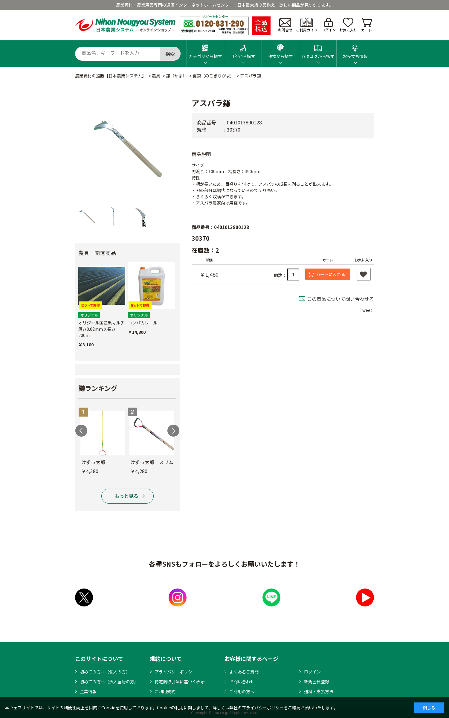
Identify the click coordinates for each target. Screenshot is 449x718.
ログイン (328, 25)
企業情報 (88, 691)
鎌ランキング (97, 388)
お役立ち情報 (355, 49)
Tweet (366, 310)
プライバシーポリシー (175, 672)
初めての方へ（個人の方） (105, 672)
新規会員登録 (316, 682)
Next (173, 431)
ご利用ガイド (306, 25)
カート (366, 25)
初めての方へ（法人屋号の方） (109, 682)
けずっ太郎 (93, 462)
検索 (170, 53)
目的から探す (242, 49)
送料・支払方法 (318, 691)
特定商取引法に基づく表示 (180, 682)
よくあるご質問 (244, 672)
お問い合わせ (241, 682)
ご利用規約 (165, 691)
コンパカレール (142, 323)
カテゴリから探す (205, 49)
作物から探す (280, 49)
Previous (81, 431)
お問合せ (285, 25)
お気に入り (348, 25)
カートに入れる (330, 274)
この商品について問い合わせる (340, 298)
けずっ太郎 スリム (151, 462)
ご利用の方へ (241, 691)
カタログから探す (318, 49)
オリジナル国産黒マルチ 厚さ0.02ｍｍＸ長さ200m (101, 329)
